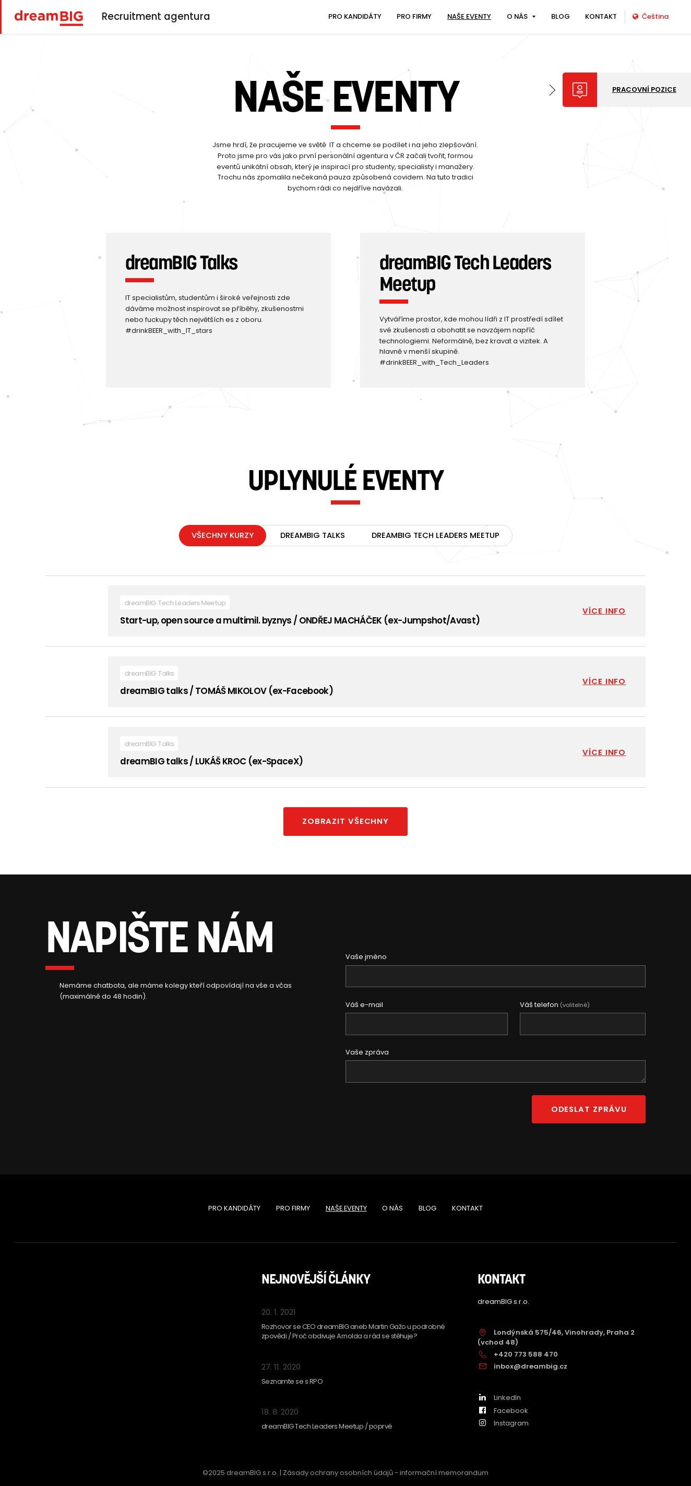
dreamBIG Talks (312, 536)
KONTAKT (601, 16)
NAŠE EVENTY (469, 16)
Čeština (651, 16)
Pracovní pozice (644, 89)
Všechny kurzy (223, 536)
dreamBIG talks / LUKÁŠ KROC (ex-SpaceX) (211, 762)
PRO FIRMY (414, 16)
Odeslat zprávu (589, 1109)
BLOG (560, 16)
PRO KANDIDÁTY (355, 16)
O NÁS (517, 16)
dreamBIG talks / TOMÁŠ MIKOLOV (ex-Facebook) (226, 691)
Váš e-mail (364, 1005)
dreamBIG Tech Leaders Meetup (435, 536)
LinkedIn (499, 1398)
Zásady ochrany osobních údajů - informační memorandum (386, 1473)
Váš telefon (555, 1005)
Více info (604, 611)
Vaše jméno (366, 958)
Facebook (503, 1411)
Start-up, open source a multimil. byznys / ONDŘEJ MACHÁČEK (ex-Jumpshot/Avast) (300, 621)
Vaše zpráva (367, 1053)
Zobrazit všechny (345, 822)
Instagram (503, 1423)
